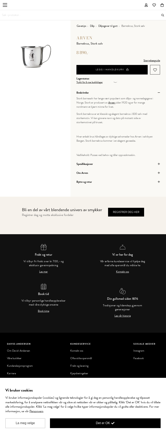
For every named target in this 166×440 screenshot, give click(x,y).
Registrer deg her (126, 212)
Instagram (138, 351)
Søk (162, 15)
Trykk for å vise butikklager (89, 82)
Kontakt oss (122, 272)
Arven (84, 38)
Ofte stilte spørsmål (81, 358)
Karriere (11, 373)
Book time (43, 311)
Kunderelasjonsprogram (20, 366)
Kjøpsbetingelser (79, 373)
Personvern (36, 411)
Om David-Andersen (18, 351)
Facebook (138, 358)
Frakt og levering (79, 366)
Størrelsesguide (152, 60)
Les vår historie (122, 316)
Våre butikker (14, 358)
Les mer (43, 272)
